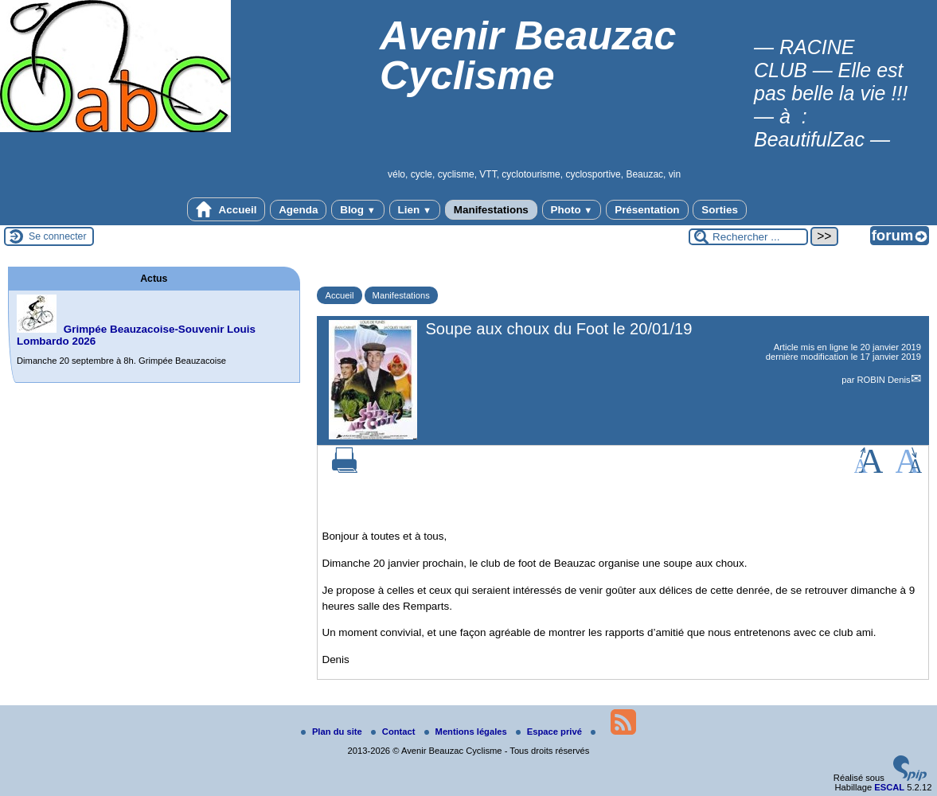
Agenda (298, 210)
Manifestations (491, 210)
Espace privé (550, 731)
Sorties (719, 210)
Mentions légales (466, 731)
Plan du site (333, 731)
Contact (394, 731)
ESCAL (889, 787)
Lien (414, 210)
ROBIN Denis (883, 379)
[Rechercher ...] (748, 236)
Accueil (226, 209)
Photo (572, 210)
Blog (358, 210)
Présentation (647, 210)
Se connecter (58, 236)
